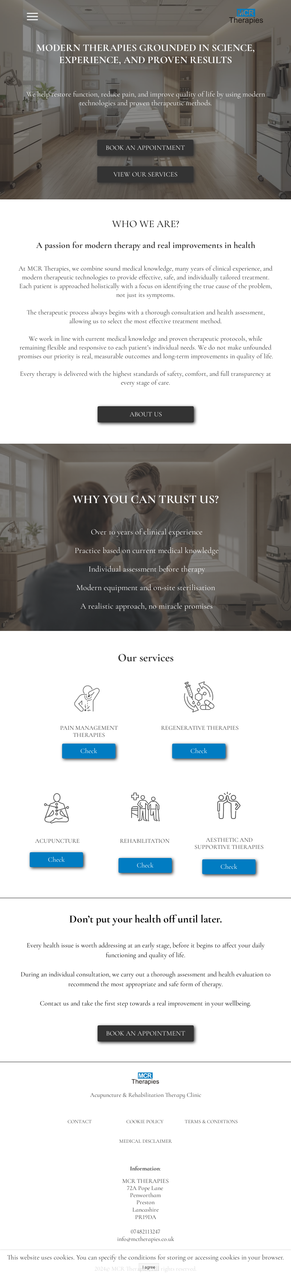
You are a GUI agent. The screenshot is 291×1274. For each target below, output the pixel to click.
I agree (148, 1267)
